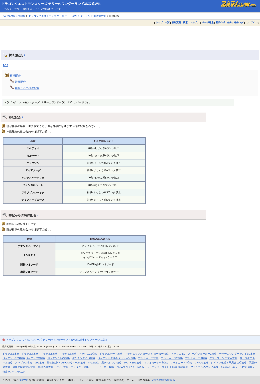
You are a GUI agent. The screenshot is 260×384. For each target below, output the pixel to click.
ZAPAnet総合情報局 (14, 16)
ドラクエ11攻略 (88, 353)
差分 (229, 22)
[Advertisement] (130, 35)
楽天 (234, 367)
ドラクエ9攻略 (68, 353)
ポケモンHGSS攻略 (14, 358)
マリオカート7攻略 (181, 362)
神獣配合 (15, 75)
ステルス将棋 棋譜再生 (175, 367)
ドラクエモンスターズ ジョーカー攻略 (147, 353)
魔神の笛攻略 (45, 367)
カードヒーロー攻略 (102, 367)
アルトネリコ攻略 (148, 358)
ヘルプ (193, 22)
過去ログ (238, 22)
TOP (5, 65)
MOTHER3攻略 (133, 362)
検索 (185, 22)
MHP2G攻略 (201, 362)
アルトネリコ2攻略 (172, 358)
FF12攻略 (93, 362)
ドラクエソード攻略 (111, 353)
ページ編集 (208, 22)
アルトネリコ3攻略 (196, 358)
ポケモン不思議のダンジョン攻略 (117, 358)
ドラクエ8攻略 (49, 353)
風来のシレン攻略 (111, 362)
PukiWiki (23, 380)
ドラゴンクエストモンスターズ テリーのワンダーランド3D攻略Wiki (51, 4)
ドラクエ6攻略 (11, 353)
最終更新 (176, 22)
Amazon (225, 367)
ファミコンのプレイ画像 (204, 367)
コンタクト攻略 (80, 367)
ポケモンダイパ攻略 (83, 358)
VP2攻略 (39, 362)
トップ (159, 22)
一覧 (167, 22)
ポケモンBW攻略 (35, 358)
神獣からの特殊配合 (27, 88)
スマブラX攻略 (23, 362)
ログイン (253, 22)
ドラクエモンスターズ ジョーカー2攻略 (194, 353)
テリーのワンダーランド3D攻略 (237, 353)
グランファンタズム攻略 (223, 358)
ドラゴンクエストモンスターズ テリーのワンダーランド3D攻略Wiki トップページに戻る (56, 339)
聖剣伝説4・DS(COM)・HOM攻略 (66, 362)
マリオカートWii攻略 (156, 362)
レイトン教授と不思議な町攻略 (229, 362)
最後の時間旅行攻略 (24, 367)
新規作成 (220, 22)
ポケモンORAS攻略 (58, 358)
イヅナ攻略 (62, 367)
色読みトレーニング (147, 367)
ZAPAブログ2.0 (125, 367)
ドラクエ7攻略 (30, 353)
